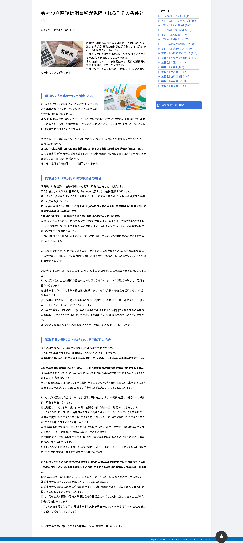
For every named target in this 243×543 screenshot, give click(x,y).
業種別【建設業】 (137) (174, 71)
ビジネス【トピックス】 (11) (176, 16)
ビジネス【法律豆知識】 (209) (177, 44)
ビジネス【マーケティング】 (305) (179, 20)
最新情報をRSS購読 (173, 105)
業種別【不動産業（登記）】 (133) (179, 53)
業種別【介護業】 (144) (174, 62)
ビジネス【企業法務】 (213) (176, 30)
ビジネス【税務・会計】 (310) (177, 48)
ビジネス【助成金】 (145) (175, 34)
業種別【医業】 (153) (172, 67)
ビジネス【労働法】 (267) (175, 39)
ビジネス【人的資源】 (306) (176, 25)
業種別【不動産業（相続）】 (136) (179, 57)
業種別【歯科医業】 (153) (175, 76)
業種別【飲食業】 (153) (174, 85)
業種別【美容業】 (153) (174, 81)
